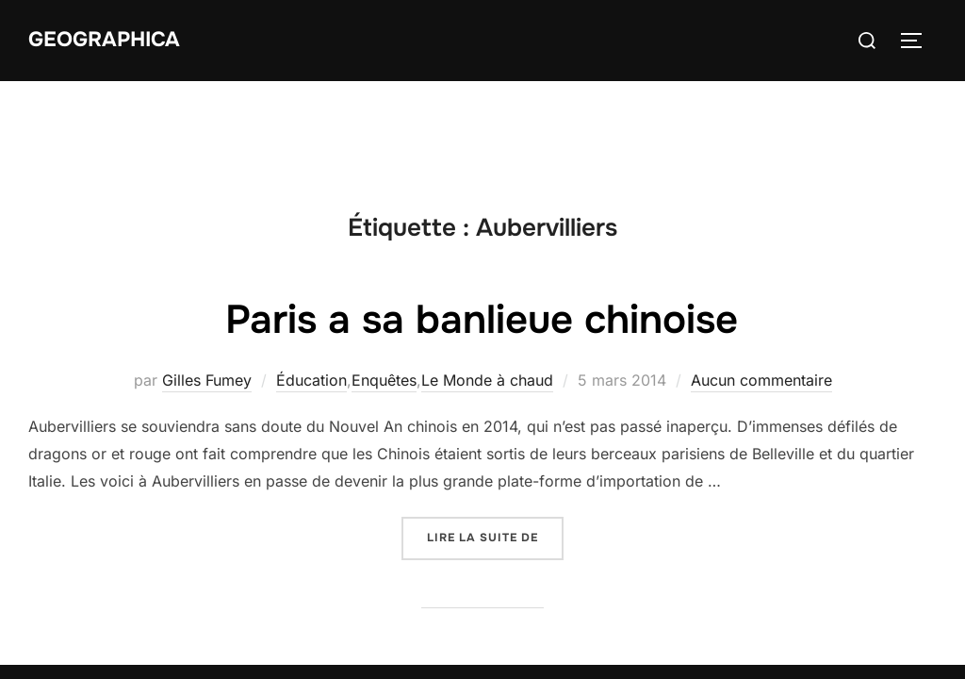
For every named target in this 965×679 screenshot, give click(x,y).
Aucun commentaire (761, 299)
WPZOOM (905, 618)
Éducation (311, 299)
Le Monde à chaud (487, 299)
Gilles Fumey (207, 299)
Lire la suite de (495, 455)
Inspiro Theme (801, 618)
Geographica (104, 39)
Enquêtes (384, 299)
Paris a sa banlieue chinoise (481, 238)
